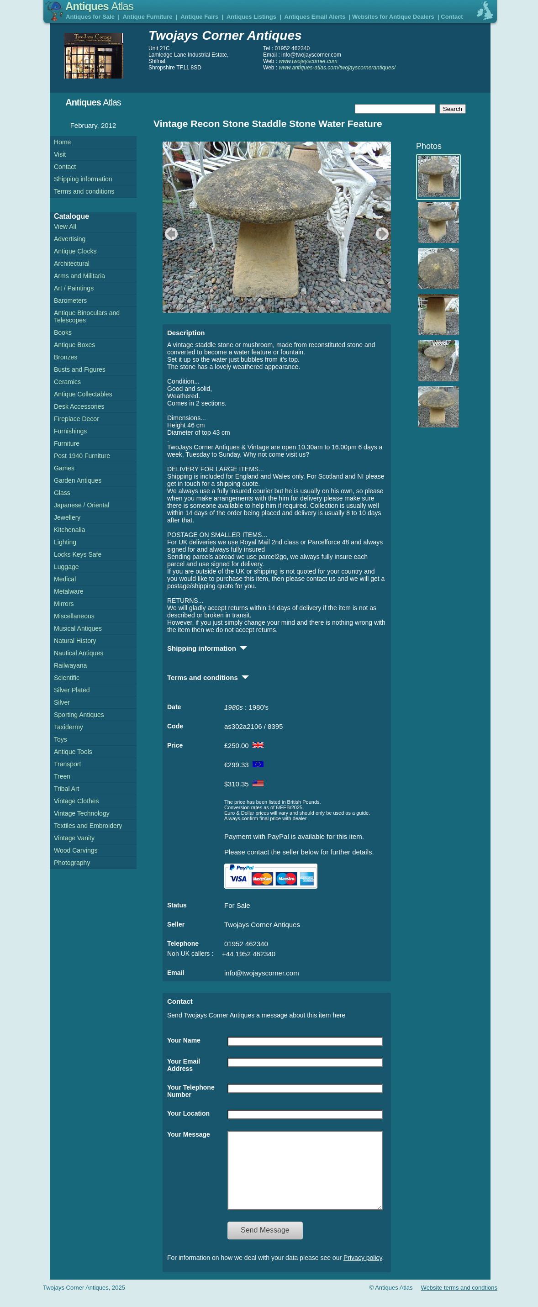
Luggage (66, 566)
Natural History (75, 640)
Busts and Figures (79, 369)
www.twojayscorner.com (308, 61)
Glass (62, 492)
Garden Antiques (77, 480)
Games (64, 468)
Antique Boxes (74, 344)
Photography (72, 862)
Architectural (72, 263)
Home (62, 142)
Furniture (66, 443)
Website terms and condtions (459, 1301)
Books (63, 332)
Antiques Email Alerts (315, 16)
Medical (65, 579)
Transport (67, 764)
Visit (60, 154)
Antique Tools (73, 751)
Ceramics (67, 381)
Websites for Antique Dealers (393, 16)
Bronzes (65, 357)
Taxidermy (68, 727)
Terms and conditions (84, 191)
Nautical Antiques (78, 653)
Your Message (188, 1134)
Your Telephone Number (191, 1091)
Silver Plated (72, 690)
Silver (62, 702)
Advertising (69, 238)
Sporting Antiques (79, 714)
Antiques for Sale (90, 16)
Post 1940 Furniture (82, 455)
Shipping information (83, 179)
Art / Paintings (74, 288)
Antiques (99, 6)
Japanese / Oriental (81, 505)
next (383, 233)
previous (170, 233)
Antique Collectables (83, 394)
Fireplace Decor (76, 418)
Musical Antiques (78, 628)
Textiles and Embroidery (88, 825)
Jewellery (67, 517)
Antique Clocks (75, 251)
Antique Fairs (199, 16)
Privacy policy (362, 1271)
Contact (452, 16)
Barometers (70, 300)
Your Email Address (183, 1065)
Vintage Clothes (76, 801)
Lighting (65, 542)
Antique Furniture (148, 16)
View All (65, 226)
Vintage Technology (82, 813)
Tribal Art (66, 788)
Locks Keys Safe (77, 554)
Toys (60, 739)
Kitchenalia (69, 529)
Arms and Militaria (79, 275)
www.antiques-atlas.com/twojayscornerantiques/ (337, 67)
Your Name (183, 1040)
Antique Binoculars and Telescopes (87, 316)
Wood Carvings (75, 850)
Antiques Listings (251, 16)
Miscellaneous (74, 616)
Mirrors (64, 603)
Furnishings (70, 431)
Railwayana (70, 665)
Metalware (69, 591)
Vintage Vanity (74, 838)
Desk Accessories (79, 406)
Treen (62, 776)
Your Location (188, 1113)
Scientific (66, 677)
